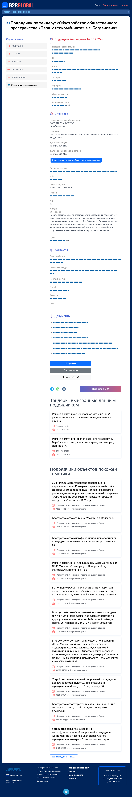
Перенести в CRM (100, 389)
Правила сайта (75, 775)
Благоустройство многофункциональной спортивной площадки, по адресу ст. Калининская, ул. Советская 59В (84, 542)
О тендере (17, 54)
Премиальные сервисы (46, 778)
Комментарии (19, 77)
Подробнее (70, 363)
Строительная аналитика (47, 774)
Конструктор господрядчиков (24, 85)
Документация (71, 370)
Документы (17, 69)
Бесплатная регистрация (115, 5)
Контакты (16, 62)
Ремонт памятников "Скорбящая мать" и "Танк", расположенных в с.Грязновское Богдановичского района (82, 417)
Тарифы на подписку (78, 767)
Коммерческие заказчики (47, 768)
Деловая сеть (42, 781)
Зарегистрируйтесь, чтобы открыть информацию (76, 160)
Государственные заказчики (49, 771)
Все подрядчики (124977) (64, 757)
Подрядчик (17, 46)
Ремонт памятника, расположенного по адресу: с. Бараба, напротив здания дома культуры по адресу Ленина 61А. (83, 442)
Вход (97, 5)
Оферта (71, 771)
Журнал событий (71, 377)
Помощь (72, 778)
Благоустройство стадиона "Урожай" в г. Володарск (83, 518)
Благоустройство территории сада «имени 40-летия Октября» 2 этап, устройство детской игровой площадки (83, 708)
